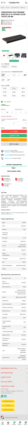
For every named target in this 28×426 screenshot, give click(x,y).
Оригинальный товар (8, 20)
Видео (14, 168)
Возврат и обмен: (9, 158)
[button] (5, 3)
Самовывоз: (8, 152)
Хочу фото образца (7, 23)
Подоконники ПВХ (15, 7)
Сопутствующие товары (14, 171)
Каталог (7, 7)
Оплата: (6, 155)
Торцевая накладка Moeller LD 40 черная (9, 119)
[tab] (14, 164)
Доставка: (7, 150)
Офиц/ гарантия (6, 22)
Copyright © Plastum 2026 (11, 417)
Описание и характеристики (14, 164)
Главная (2, 7)
